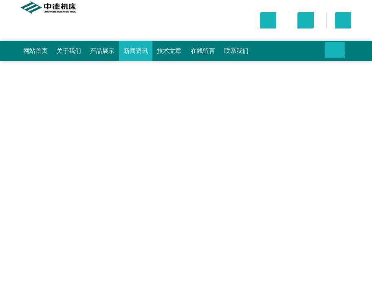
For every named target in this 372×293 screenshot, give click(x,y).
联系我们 (236, 50)
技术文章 (169, 50)
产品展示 (102, 50)
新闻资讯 (135, 50)
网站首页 (35, 50)
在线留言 (203, 50)
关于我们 (69, 50)
